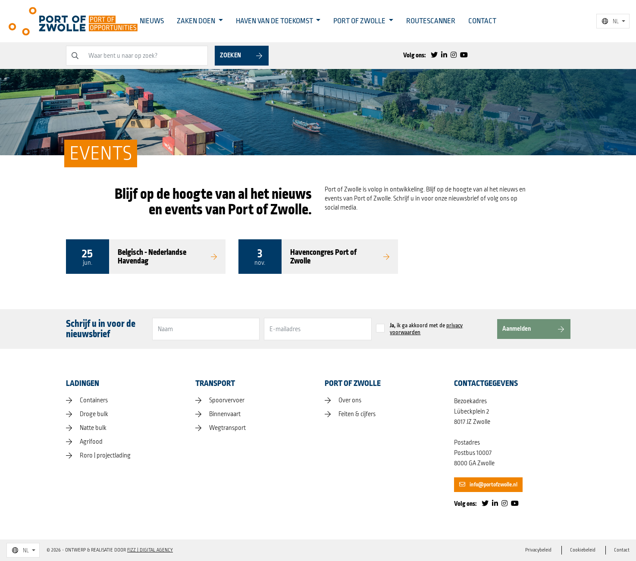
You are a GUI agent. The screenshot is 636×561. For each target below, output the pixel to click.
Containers (94, 400)
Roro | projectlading (105, 455)
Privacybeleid (538, 550)
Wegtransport (227, 428)
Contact (482, 21)
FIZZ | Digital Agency (150, 550)
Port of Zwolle (360, 21)
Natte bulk (93, 428)
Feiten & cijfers (357, 414)
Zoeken (230, 55)
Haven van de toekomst (275, 21)
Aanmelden (516, 328)
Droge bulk (94, 414)
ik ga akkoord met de (426, 329)
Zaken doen (196, 21)
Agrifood (91, 442)
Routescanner (430, 21)
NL (610, 21)
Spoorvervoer (226, 400)
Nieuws (152, 21)
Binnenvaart (225, 414)
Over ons (349, 400)
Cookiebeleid (582, 550)
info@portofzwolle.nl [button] (488, 485)
